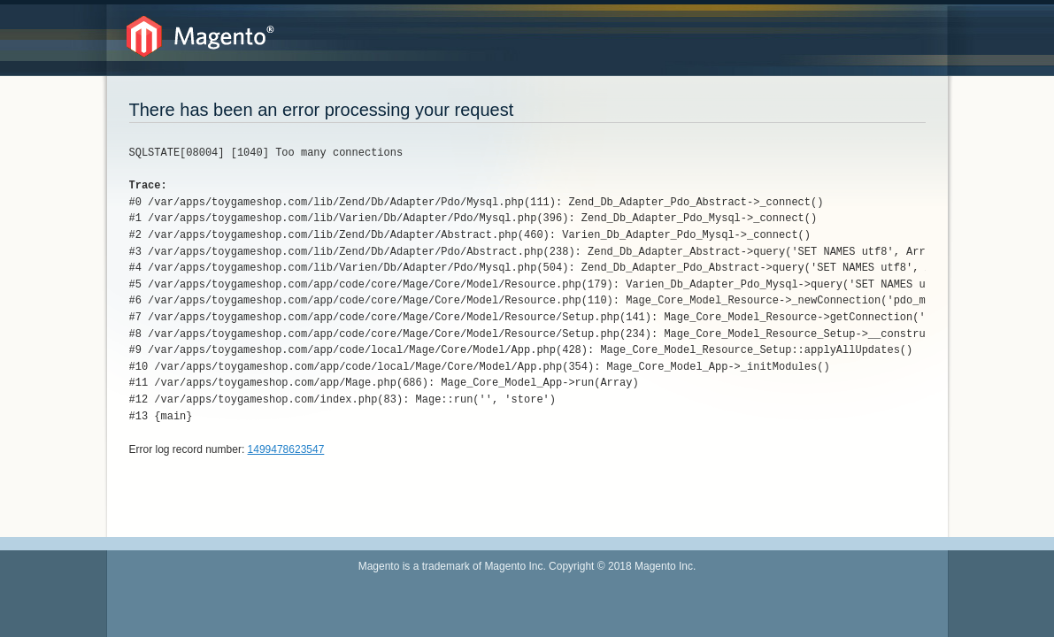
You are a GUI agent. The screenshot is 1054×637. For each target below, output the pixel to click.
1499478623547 (286, 449)
